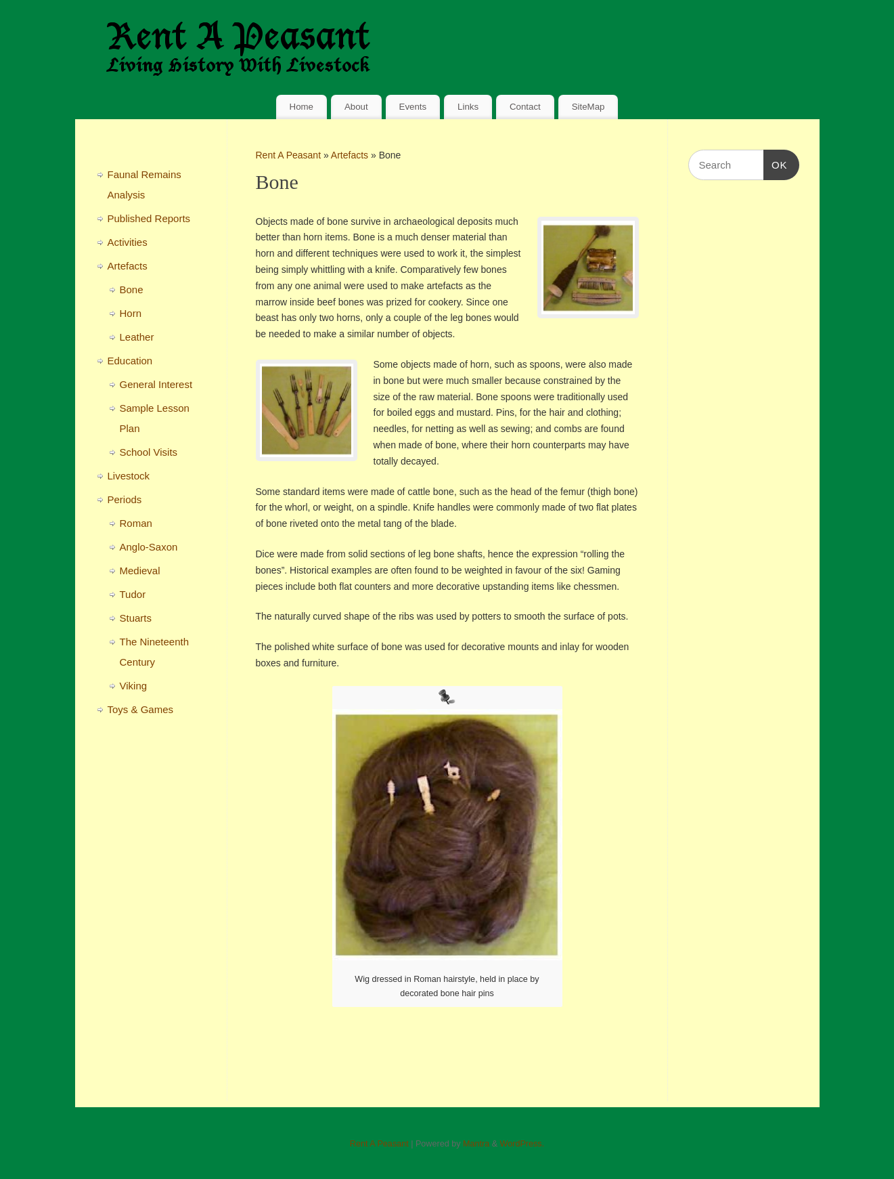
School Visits (149, 452)
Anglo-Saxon (149, 547)
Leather (137, 337)
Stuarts (136, 618)
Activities (128, 242)
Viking (134, 685)
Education (130, 360)
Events (413, 107)
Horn (131, 313)
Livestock (129, 475)
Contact (525, 107)
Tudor (133, 594)
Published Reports (149, 218)
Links (467, 107)
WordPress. (522, 1144)
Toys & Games (141, 709)
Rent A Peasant (288, 155)
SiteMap (588, 107)
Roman (136, 523)
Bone (131, 289)
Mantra (476, 1144)
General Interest (156, 384)
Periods (125, 499)
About (356, 107)
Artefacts (351, 155)
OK (775, 163)
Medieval (140, 570)
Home (301, 107)
